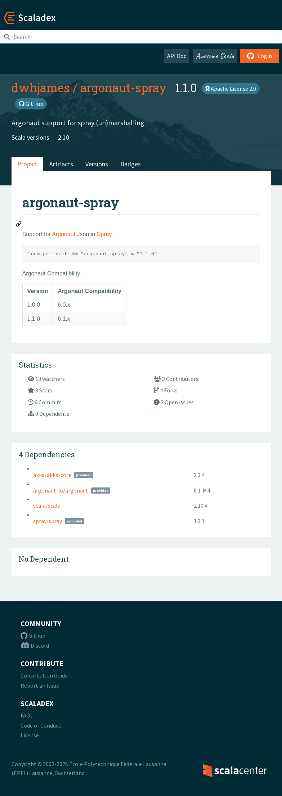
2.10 (63, 137)
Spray (104, 234)
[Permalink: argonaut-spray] (19, 225)
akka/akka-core (52, 474)
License (30, 735)
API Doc (176, 55)
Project (27, 164)
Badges (130, 164)
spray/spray (47, 521)
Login (259, 55)
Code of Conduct (41, 725)
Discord (35, 645)
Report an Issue (40, 685)
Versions (96, 164)
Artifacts (61, 164)
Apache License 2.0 (230, 88)
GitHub (31, 103)
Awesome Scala (215, 55)
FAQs (27, 715)
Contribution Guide (44, 675)
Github (33, 635)
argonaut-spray (123, 87)
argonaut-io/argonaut (60, 490)
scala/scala (47, 505)
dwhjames (41, 87)
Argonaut (63, 234)
